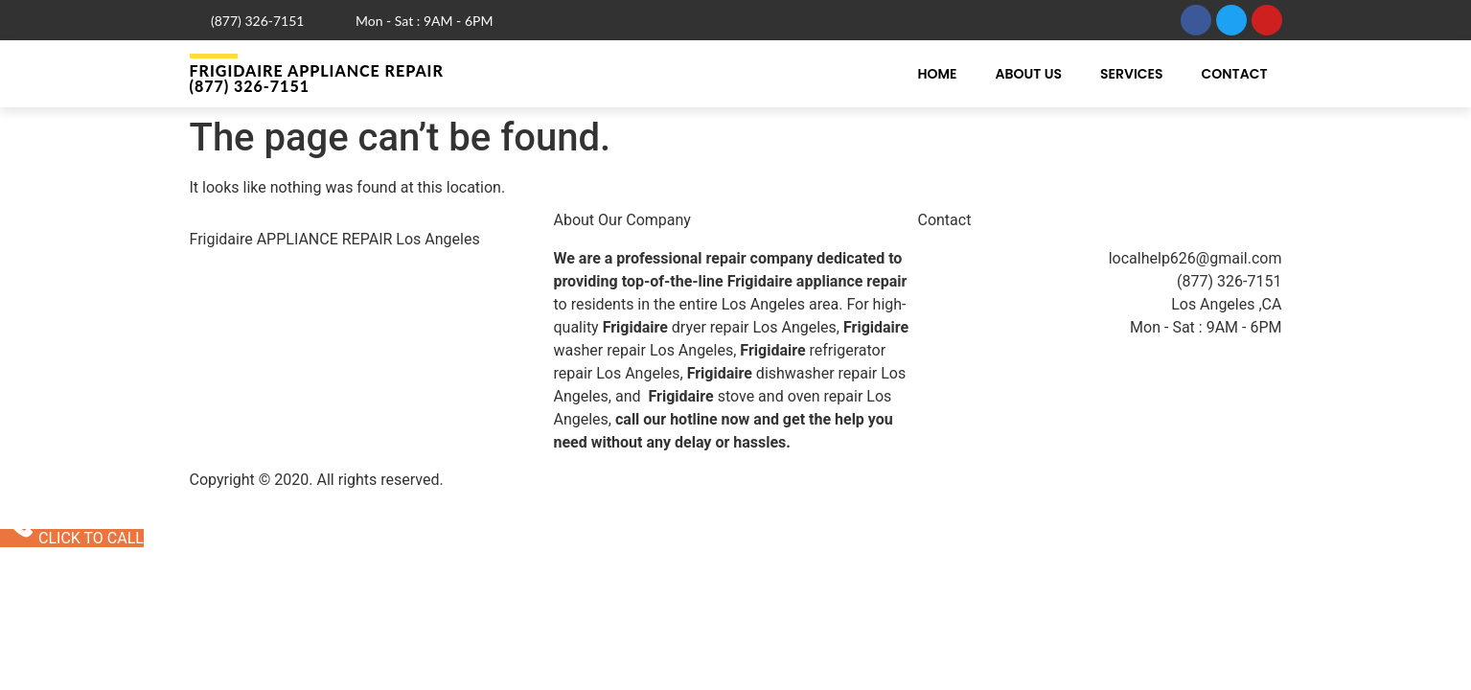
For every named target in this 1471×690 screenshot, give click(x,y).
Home (936, 73)
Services (1131, 73)
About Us (1029, 73)
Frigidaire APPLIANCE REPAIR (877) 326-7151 (317, 78)
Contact (1235, 73)
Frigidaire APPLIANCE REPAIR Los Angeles (335, 239)
